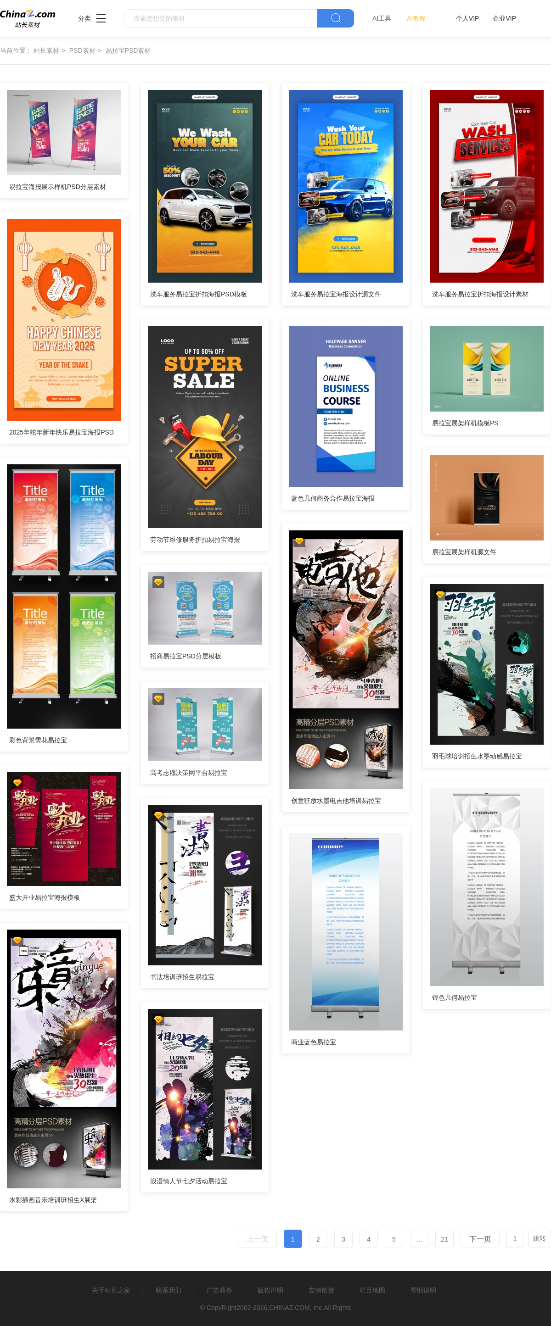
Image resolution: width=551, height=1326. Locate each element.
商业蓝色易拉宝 (313, 1042)
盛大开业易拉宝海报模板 (44, 897)
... (419, 1239)
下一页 (480, 1239)
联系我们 (168, 1290)
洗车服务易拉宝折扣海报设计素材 (480, 294)
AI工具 (381, 18)
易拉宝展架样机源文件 (464, 552)
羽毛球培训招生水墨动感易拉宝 (477, 756)
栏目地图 (372, 1290)
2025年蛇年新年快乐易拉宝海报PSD (61, 432)
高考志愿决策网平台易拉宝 (188, 772)
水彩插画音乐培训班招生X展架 (53, 1199)
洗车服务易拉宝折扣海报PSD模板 (198, 294)
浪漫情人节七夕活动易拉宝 (188, 1181)
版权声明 (270, 1290)
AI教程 (416, 18)
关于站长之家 (111, 1290)
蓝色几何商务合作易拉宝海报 (333, 498)
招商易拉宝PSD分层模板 (185, 656)
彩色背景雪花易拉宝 (38, 740)
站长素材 (46, 50)
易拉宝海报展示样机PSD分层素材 (57, 186)
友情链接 (321, 1290)
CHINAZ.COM (289, 1307)
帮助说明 (423, 1290)
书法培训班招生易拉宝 (182, 977)
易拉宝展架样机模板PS (465, 423)
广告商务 (219, 1290)
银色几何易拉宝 (454, 997)
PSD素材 (82, 50)
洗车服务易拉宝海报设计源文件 (336, 294)
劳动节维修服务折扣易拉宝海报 (195, 539)
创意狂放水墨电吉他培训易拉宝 (336, 800)
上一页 (258, 1239)
